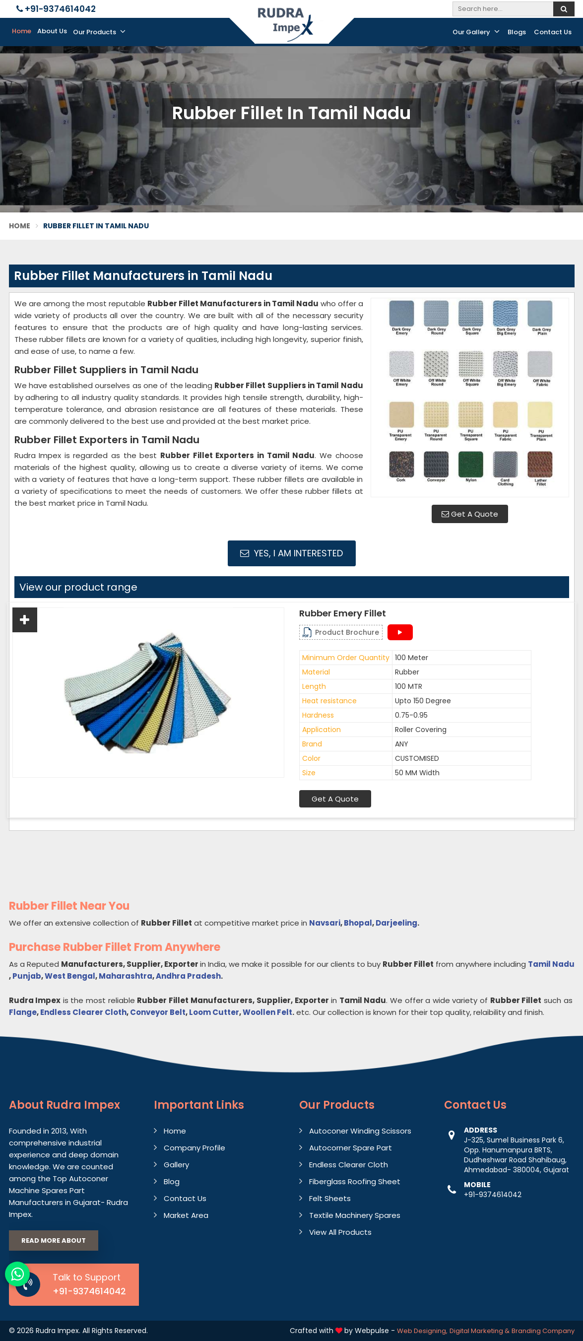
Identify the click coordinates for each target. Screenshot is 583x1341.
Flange (23, 1012)
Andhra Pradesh (188, 976)
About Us (52, 31)
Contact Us (553, 32)
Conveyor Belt (158, 1012)
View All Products (340, 1232)
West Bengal (70, 976)
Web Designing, (422, 1331)
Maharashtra (125, 976)
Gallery (176, 1164)
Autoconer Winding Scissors (360, 1131)
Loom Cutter (214, 1012)
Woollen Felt (267, 1012)
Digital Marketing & (480, 1331)
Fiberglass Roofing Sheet (354, 1181)
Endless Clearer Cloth (83, 1012)
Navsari (324, 923)
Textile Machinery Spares (354, 1215)
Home (21, 31)
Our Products (99, 32)
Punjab (26, 976)
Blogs (517, 32)
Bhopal (358, 923)
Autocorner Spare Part (350, 1147)
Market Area (186, 1215)
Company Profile (194, 1147)
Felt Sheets (330, 1198)
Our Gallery (476, 32)
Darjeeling (396, 923)
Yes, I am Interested (291, 553)
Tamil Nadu (551, 964)
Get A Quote (470, 514)
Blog (172, 1181)
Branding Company (543, 1331)
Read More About (53, 1240)
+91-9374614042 (56, 9)
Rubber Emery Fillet (342, 613)
